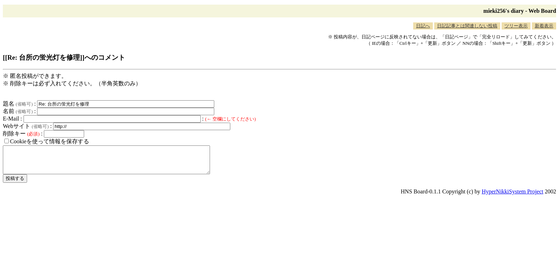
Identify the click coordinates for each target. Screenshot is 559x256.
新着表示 (544, 25)
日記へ (423, 25)
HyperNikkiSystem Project (512, 197)
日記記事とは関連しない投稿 (467, 25)
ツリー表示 (516, 25)
